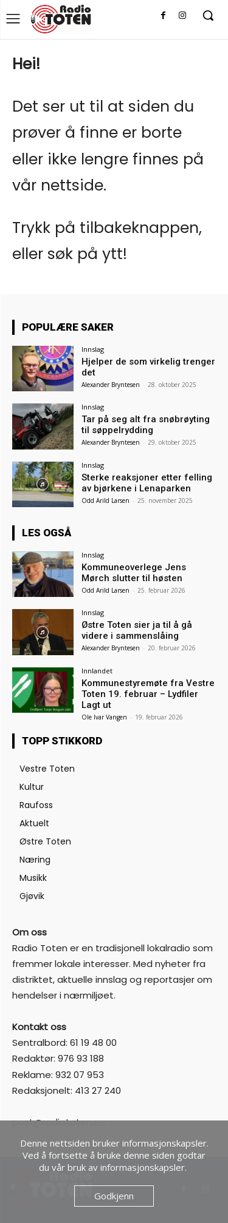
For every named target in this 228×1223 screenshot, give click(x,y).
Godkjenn (114, 1196)
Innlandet (96, 670)
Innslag (92, 349)
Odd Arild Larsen (105, 500)
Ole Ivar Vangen (104, 717)
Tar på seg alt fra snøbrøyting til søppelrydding (145, 425)
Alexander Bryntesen (110, 384)
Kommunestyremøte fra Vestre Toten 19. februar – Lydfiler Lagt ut (148, 694)
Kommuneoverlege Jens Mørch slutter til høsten (133, 573)
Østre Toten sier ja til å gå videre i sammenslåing (136, 630)
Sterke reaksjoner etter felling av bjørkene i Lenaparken (146, 483)
